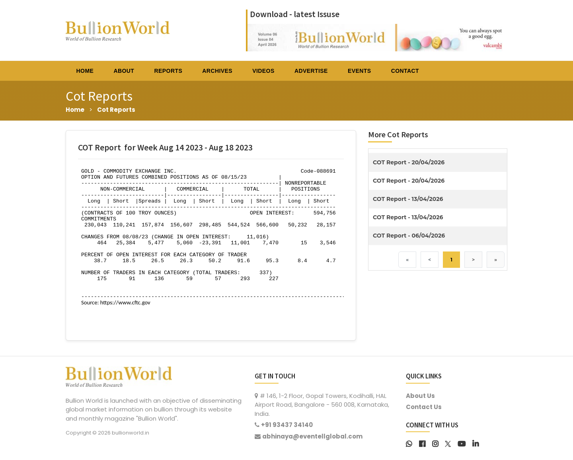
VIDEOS (263, 71)
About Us (420, 396)
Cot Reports (116, 109)
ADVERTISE (311, 71)
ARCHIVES (217, 71)
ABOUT (123, 71)
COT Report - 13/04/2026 (408, 199)
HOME (85, 71)
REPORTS (168, 71)
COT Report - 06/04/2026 (409, 235)
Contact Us (424, 407)
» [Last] (495, 260)
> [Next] (473, 260)
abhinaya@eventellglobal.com (312, 436)
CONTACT (405, 71)
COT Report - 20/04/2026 (408, 162)
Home (75, 109)
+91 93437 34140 (287, 425)
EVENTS (359, 71)
